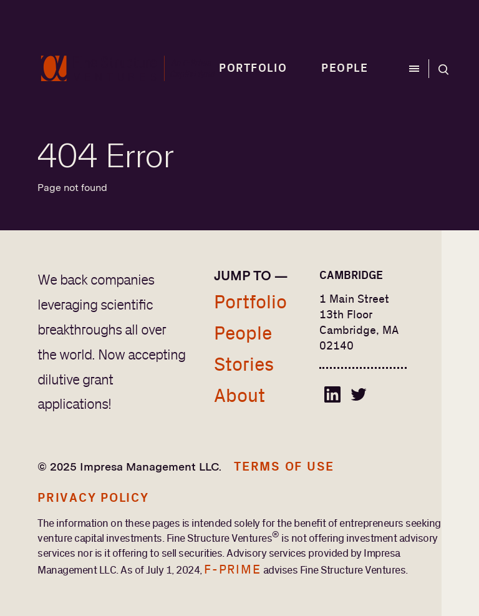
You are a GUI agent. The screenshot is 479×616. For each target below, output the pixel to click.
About (239, 396)
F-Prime (232, 570)
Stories (244, 365)
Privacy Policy (93, 498)
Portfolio (253, 68)
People (344, 68)
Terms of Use (284, 467)
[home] (128, 68)
